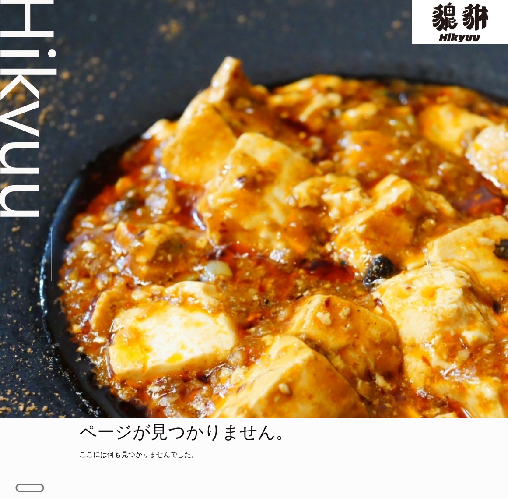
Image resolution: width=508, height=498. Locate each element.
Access (377, 17)
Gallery (330, 17)
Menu (239, 17)
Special (283, 17)
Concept (192, 17)
